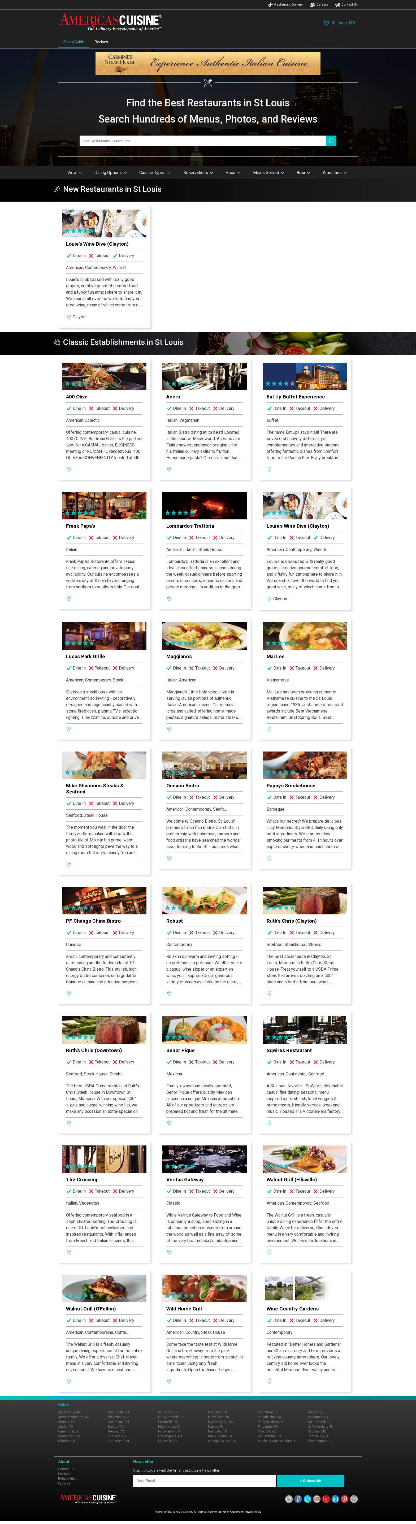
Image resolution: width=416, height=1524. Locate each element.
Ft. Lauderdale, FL (171, 1417)
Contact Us (346, 4)
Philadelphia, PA (269, 1417)
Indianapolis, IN (169, 1431)
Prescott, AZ (267, 1431)
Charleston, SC (69, 1436)
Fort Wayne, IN (118, 1441)
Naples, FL (215, 1427)
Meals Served (269, 172)
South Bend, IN (319, 1422)
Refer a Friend (68, 1478)
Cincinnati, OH (118, 1412)
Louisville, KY (167, 1441)
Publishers (65, 1474)
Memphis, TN (217, 1412)
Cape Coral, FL (68, 1431)
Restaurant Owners (285, 4)
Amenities (335, 172)
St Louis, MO (339, 23)
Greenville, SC (168, 1422)
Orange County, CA (222, 1441)
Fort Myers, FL (118, 1436)
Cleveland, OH (118, 1417)
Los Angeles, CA (170, 1436)
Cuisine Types (155, 172)
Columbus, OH (118, 1422)
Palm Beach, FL (269, 1412)
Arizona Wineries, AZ (73, 1417)
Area (304, 172)
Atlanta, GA (66, 1422)
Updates (64, 1483)
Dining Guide (73, 42)
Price (233, 172)
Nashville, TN (217, 1431)
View (74, 172)
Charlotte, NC (67, 1441)
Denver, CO (116, 1431)
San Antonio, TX (269, 1436)
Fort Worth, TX (168, 1412)
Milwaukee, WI (218, 1417)
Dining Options (110, 172)
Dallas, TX (115, 1427)
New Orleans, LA (220, 1436)
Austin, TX (65, 1427)
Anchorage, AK (69, 1412)
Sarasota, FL (317, 1412)
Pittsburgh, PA (268, 1427)
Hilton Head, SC (169, 1427)
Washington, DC (320, 1441)
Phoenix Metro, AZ (271, 1422)
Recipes (101, 42)
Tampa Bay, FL (318, 1436)
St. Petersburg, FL (320, 1427)
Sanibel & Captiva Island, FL (277, 1441)
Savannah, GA (318, 1417)
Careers (319, 4)
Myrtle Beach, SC (220, 1422)
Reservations (198, 172)
